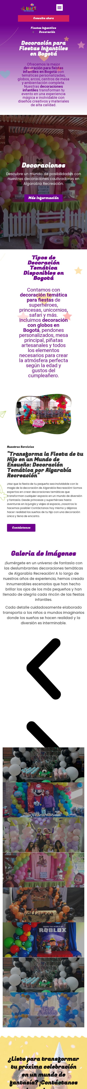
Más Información (43, 198)
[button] (59, 7)
